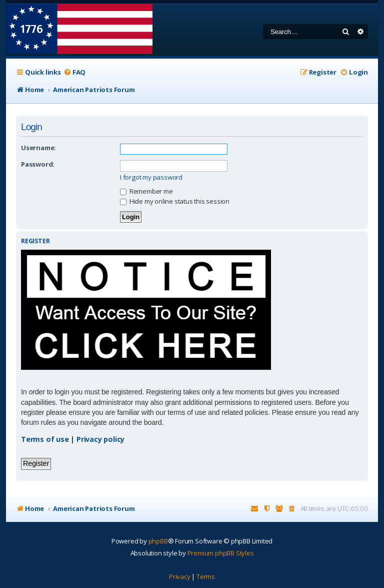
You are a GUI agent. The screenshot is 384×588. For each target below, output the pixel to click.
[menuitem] (75, 72)
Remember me (146, 191)
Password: (37, 164)
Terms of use (45, 439)
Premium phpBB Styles (221, 552)
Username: (38, 147)
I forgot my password (151, 177)
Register (36, 463)
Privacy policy (100, 439)
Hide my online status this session (175, 201)
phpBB (158, 540)
